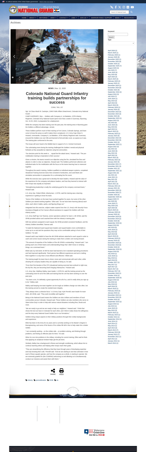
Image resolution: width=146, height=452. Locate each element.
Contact (63, 18)
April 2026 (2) (112, 50)
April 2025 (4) (112, 77)
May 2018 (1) (112, 258)
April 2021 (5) (112, 181)
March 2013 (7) (113, 330)
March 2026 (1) (113, 53)
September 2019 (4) (115, 223)
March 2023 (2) (113, 131)
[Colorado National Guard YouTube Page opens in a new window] (132, 7)
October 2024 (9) (113, 90)
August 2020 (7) (113, 199)
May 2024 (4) (112, 101)
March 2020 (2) (113, 210)
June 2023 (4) (112, 125)
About (32, 18)
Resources (130, 18)
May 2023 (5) (112, 127)
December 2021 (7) (114, 164)
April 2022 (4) (112, 155)
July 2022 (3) (112, 149)
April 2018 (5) (112, 260)
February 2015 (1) (114, 315)
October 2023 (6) (113, 116)
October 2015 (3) (113, 299)
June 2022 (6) (112, 151)
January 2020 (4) (113, 214)
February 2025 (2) (114, 81)
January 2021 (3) (113, 188)
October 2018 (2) (113, 247)
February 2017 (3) (114, 271)
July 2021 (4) (112, 175)
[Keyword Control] (118, 34)
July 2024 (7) (112, 96)
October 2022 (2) (113, 142)
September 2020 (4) (115, 197)
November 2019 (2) (114, 219)
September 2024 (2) (115, 92)
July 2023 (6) (112, 122)
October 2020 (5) (113, 195)
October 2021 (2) (113, 168)
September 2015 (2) (115, 302)
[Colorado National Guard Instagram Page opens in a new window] (124, 7)
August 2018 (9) (113, 251)
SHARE (53, 371)
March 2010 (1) (113, 343)
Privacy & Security (28, 411)
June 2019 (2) (112, 229)
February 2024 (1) (114, 107)
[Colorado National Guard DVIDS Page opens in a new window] (111, 7)
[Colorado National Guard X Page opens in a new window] (119, 7)
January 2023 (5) (113, 136)
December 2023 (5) (114, 112)
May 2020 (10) (113, 205)
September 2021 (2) (115, 171)
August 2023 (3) (113, 120)
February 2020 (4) (114, 212)
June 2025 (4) (112, 72)
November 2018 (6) (114, 245)
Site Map (28, 409)
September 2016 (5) (115, 278)
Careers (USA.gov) (48, 422)
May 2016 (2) (112, 284)
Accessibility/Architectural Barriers (48, 418)
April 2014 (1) (112, 323)
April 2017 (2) (112, 267)
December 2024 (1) (114, 85)
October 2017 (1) (113, 262)
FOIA (45, 407)
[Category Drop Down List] (121, 43)
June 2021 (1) (112, 177)
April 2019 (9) (112, 234)
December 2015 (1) (114, 295)
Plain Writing (48, 413)
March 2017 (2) (113, 269)
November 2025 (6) (114, 61)
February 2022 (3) (114, 160)
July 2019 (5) (112, 227)
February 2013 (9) (114, 332)
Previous (14, 56)
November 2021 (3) (114, 166)
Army (53, 18)
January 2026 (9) (113, 57)
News (118, 18)
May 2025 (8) (112, 74)
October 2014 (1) (113, 317)
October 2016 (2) (113, 275)
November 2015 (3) (114, 297)
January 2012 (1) (113, 341)
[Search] (119, 12)
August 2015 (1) (113, 304)
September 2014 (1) (115, 319)
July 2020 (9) (112, 201)
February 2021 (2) (114, 186)
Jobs (74, 18)
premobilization (41, 380)
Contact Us (48, 420)
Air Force (43, 18)
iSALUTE (50, 407)
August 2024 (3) (113, 94)
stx (57, 380)
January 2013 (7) (113, 334)
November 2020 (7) (114, 192)
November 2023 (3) (114, 114)
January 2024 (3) (113, 109)
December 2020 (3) (114, 190)
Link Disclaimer (28, 413)
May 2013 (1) (112, 326)
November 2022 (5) (114, 140)
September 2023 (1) (115, 118)
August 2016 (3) (113, 280)
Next (99, 56)
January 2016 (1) (113, 293)
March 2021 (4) (113, 184)
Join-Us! (84, 18)
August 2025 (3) (113, 68)
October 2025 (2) (113, 64)
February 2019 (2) (114, 238)
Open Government (48, 411)
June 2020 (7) (112, 203)
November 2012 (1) (114, 336)
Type (109, 40)
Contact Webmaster (28, 420)
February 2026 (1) (114, 55)
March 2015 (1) (113, 312)
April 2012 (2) (112, 339)
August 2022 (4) (113, 147)
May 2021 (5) (112, 179)
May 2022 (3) (112, 153)
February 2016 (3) (114, 291)
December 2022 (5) (114, 138)
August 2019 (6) (113, 225)
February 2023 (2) (114, 133)
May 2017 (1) (112, 264)
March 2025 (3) (113, 79)
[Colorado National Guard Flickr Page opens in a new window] (128, 7)
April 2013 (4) (112, 328)
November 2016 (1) (114, 273)
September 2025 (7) (115, 66)
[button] (47, 2)
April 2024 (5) (112, 103)
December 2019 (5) (114, 216)
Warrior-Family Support (101, 18)
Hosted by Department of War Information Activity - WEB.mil (59, 432)
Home (24, 18)
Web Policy (29, 418)
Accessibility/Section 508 (48, 415)
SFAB (51, 380)
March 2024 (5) (113, 105)
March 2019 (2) (113, 236)
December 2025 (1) (114, 59)
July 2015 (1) (112, 306)
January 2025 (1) (113, 83)
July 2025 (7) (112, 70)
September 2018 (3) (115, 249)
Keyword (111, 31)
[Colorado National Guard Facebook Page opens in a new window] (116, 7)
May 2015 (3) (112, 310)
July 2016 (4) (112, 282)
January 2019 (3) (113, 240)
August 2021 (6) (113, 173)
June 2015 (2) (112, 308)
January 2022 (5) (113, 162)
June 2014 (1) (112, 321)
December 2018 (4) (114, 243)
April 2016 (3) (112, 286)
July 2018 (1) (112, 253)
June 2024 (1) (112, 98)
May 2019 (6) (112, 232)
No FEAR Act (48, 409)
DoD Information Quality (28, 415)
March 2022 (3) (113, 157)
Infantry (30, 380)
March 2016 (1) (113, 288)
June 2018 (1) (112, 256)
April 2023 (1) (112, 129)
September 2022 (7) (115, 144)
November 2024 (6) (114, 88)
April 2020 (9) (112, 208)
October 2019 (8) (113, 221)
